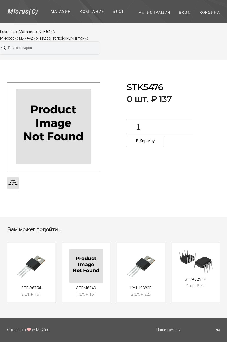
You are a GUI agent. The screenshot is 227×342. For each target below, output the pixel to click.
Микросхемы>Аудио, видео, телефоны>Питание (44, 38)
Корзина (209, 12)
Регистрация (154, 12)
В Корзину (145, 141)
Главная (7, 31)
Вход (185, 12)
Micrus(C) (22, 11)
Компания (92, 11)
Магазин (61, 11)
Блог (118, 11)
